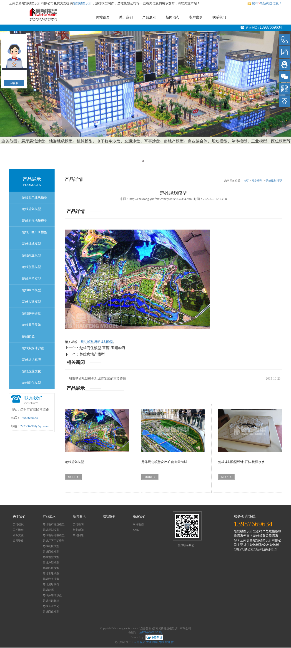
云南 (136, 642)
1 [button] (143, 161)
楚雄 (161, 642)
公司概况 (18, 524)
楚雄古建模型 (31, 301)
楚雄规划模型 (31, 209)
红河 (167, 642)
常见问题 (78, 535)
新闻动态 (172, 17)
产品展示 (149, 17)
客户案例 (196, 17)
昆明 (143, 642)
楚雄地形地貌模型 (34, 220)
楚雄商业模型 (31, 255)
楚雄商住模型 (31, 383)
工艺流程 (18, 529)
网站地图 (138, 524)
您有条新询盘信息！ (264, 3)
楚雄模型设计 (82, 3)
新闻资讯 (79, 516)
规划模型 (257, 180)
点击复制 (145, 628)
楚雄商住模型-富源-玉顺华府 (102, 348)
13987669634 (271, 27)
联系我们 (219, 17)
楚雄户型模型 (31, 278)
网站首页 (103, 17)
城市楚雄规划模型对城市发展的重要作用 (97, 378)
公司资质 (18, 540)
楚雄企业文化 (31, 371)
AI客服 (14, 83)
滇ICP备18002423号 (151, 632)
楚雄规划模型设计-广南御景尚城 (164, 462)
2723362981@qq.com (34, 426)
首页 (246, 180)
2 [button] (148, 161)
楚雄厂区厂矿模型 (34, 232)
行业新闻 (78, 529)
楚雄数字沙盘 (31, 313)
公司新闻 (78, 524)
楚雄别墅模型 (31, 267)
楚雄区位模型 (31, 290)
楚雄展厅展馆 (31, 325)
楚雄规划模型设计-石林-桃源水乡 (241, 462)
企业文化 (18, 535)
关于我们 (126, 17)
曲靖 (155, 642)
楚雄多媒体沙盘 (33, 348)
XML (136, 529)
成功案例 (109, 516)
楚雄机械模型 (31, 243)
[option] (145, 87)
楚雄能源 (28, 336)
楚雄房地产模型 (92, 354)
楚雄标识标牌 (31, 359)
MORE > (73, 477)
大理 (149, 642)
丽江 (173, 642)
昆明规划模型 (103, 342)
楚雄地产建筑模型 (34, 197)
